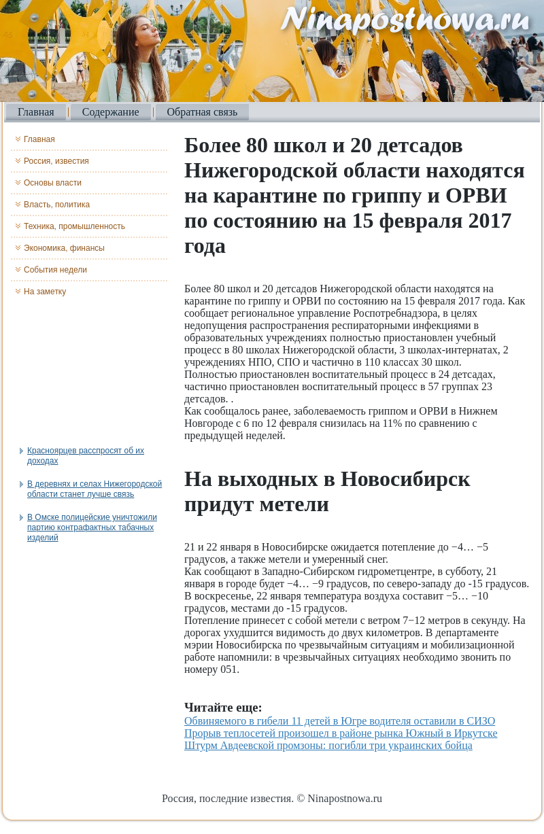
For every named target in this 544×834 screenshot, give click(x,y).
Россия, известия (56, 161)
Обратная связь (202, 112)
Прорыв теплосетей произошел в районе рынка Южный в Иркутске (341, 733)
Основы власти (53, 183)
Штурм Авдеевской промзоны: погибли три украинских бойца (328, 745)
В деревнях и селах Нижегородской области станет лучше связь (94, 489)
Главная (36, 112)
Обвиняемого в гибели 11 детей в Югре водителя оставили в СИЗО (339, 721)
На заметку (45, 291)
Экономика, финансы (64, 248)
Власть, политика (57, 204)
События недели (55, 270)
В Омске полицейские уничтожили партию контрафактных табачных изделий (92, 527)
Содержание (110, 112)
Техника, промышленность (74, 226)
